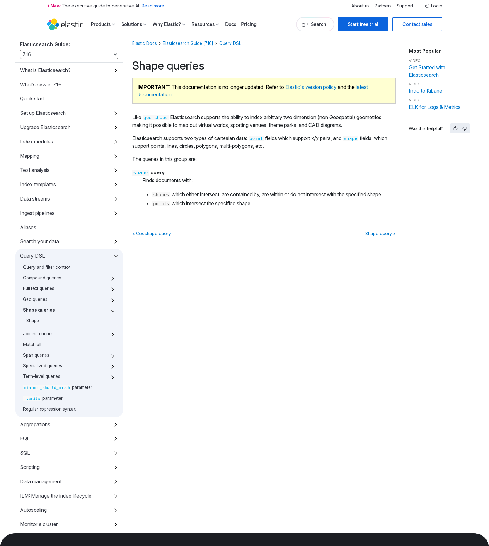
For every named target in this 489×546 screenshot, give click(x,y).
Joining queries (38, 172)
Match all (32, 183)
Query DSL (32, 95)
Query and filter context (46, 106)
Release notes (36, 506)
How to (28, 463)
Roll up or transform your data (53, 377)
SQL (25, 292)
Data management (40, 320)
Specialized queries (42, 204)
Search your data (39, 80)
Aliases (28, 66)
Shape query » (380, 233)
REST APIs (33, 478)
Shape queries (39, 149)
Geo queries (35, 138)
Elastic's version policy (310, 87)
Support (405, 6)
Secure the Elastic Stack (47, 420)
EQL (25, 277)
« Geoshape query (151, 233)
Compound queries (42, 116)
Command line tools (42, 449)
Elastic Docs (144, 43)
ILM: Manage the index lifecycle (55, 335)
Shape (32, 159)
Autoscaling (33, 349)
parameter (57, 226)
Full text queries (38, 127)
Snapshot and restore (44, 406)
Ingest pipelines (37, 52)
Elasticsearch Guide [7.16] (188, 43)
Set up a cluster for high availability (59, 392)
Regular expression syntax (49, 248)
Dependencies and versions (51, 520)
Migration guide (37, 492)
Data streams (35, 38)
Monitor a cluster (39, 363)
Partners (383, 6)
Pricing (249, 24)
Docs (230, 24)
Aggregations (35, 263)
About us (360, 6)
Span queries (36, 194)
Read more (153, 5)
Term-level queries (41, 215)
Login (433, 5)
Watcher (29, 435)
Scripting (30, 306)
